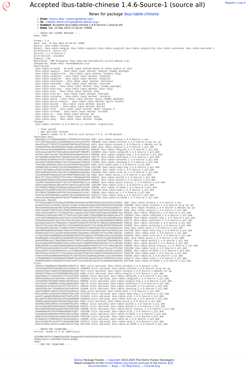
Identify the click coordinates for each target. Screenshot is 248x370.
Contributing (152, 365)
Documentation (98, 365)
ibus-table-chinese (141, 14)
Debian (78, 359)
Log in (242, 2)
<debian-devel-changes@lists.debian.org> (72, 21)
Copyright (114, 359)
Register (230, 2)
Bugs (115, 365)
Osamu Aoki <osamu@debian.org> (71, 18)
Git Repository (131, 365)
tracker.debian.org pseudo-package (127, 362)
